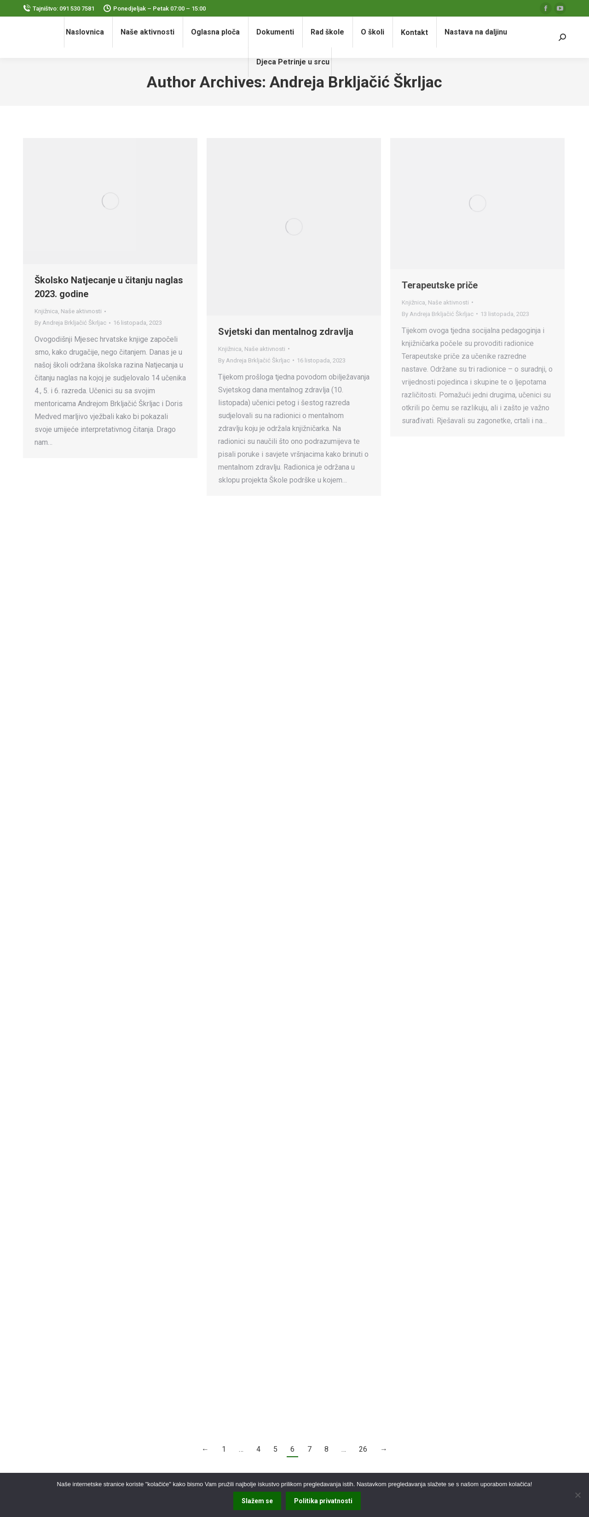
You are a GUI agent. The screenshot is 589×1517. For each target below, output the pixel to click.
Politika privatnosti (323, 1501)
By (70, 322)
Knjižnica (46, 311)
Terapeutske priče (440, 285)
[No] (577, 1495)
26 (363, 1449)
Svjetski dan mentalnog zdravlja (285, 331)
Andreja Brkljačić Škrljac (356, 82)
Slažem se (257, 1501)
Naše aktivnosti (81, 311)
